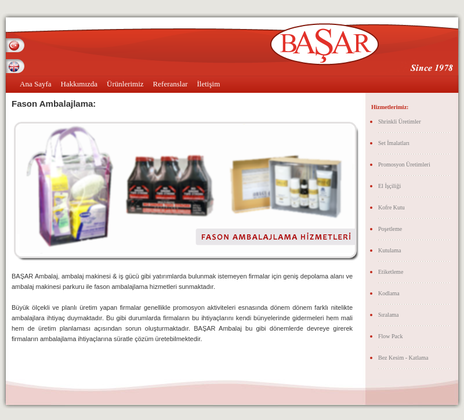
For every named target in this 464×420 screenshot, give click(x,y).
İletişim (208, 83)
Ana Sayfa (36, 83)
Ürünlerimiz (125, 83)
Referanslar (170, 83)
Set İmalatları (393, 143)
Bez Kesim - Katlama (403, 357)
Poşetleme (390, 229)
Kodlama (389, 293)
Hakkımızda (79, 83)
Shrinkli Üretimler (399, 121)
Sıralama (388, 315)
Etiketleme (390, 272)
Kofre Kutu (391, 207)
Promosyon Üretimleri (404, 164)
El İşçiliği (389, 186)
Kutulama (389, 250)
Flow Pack (390, 336)
